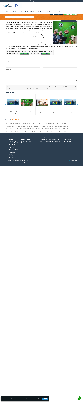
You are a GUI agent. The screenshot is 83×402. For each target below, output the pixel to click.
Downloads (41, 11)
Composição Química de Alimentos (60, 365)
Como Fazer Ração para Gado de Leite (43, 365)
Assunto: (45, 64)
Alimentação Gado (31, 362)
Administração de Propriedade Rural (13, 360)
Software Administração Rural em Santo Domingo (12, 250)
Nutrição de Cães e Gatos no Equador (12, 279)
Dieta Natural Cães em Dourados (12, 221)
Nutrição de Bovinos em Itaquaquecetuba (12, 144)
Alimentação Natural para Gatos (13, 364)
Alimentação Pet (36, 364)
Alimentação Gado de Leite (55, 362)
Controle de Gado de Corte (32, 367)
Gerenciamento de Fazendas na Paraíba (12, 307)
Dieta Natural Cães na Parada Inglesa (12, 177)
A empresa (13, 378)
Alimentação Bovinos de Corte (49, 360)
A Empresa (13, 11)
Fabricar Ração (32, 369)
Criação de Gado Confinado (12, 369)
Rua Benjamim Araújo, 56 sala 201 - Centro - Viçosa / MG (18, 1)
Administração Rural (27, 360)
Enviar (41, 83)
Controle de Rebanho (56, 367)
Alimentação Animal (37, 360)
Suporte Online (57, 11)
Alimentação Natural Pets (26, 364)
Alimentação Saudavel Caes (47, 364)
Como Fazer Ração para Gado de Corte (25, 365)
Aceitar (45, 398)
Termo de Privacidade (12, 392)
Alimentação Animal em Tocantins (12, 287)
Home (6, 11)
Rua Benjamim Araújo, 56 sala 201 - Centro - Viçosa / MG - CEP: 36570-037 (50, 377)
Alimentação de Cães (10, 362)
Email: (44, 59)
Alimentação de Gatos (21, 362)
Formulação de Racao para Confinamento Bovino (57, 369)
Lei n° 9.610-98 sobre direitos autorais (40, 88)
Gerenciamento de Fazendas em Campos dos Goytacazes (12, 191)
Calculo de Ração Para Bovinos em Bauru (12, 158)
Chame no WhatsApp (71, 14)
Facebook (68, 378)
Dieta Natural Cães (23, 369)
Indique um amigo (61, 1)
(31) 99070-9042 (27, 378)
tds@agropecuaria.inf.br (49, 1)
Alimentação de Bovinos (62, 360)
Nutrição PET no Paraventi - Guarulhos (12, 130)
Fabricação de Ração (41, 369)
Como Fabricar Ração (10, 365)
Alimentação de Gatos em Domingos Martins (12, 352)
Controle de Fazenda (21, 367)
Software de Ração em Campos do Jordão (12, 116)
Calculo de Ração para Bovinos (61, 364)
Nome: (8, 59)
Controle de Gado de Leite (45, 367)
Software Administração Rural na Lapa (12, 235)
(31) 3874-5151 (37, 1)
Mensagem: (9, 69)
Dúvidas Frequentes (12, 389)
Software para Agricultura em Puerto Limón (12, 262)
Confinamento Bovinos (11, 367)
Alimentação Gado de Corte (43, 362)
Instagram (68, 377)
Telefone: (9, 64)
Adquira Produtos (23, 11)
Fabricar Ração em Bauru (12, 200)
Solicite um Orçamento (56, 14)
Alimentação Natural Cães (68, 362)
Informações (13, 395)
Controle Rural (65, 367)
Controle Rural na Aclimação (12, 336)
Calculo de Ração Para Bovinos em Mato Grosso (12, 318)
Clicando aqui (45, 53)
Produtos (33, 11)
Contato (49, 11)
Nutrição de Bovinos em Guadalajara (12, 101)
